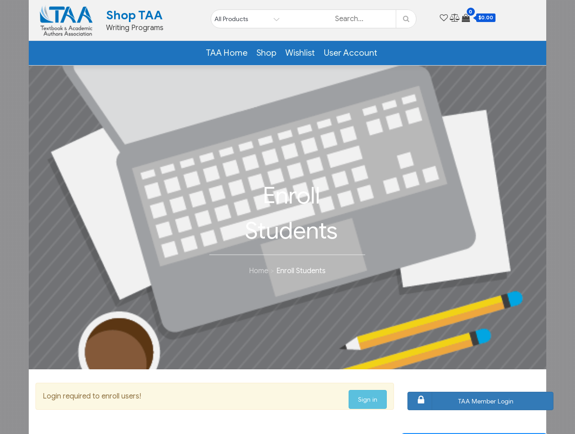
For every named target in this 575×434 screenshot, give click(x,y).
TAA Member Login (461, 401)
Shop (266, 53)
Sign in (367, 399)
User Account (350, 53)
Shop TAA (134, 15)
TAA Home (227, 53)
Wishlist (300, 53)
